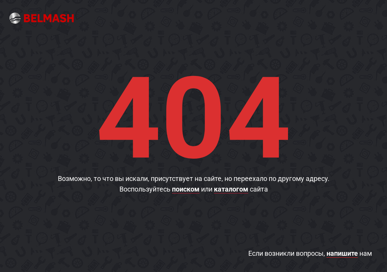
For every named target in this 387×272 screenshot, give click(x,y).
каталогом (231, 189)
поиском (186, 189)
